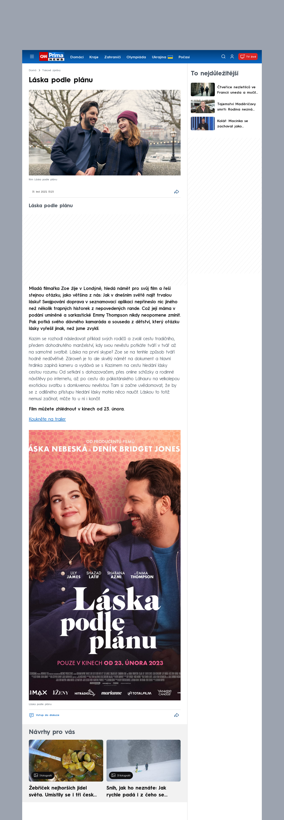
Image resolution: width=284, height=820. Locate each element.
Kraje (94, 57)
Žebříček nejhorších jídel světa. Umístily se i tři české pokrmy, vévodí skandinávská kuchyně (63, 792)
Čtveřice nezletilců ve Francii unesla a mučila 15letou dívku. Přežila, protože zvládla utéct (237, 90)
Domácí (77, 57)
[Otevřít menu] (32, 56)
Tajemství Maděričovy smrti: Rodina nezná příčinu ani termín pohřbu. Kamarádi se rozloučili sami (236, 107)
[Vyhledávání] (223, 56)
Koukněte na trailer (47, 419)
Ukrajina (159, 57)
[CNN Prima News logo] (51, 56)
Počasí (184, 57)
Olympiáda (136, 57)
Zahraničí (112, 57)
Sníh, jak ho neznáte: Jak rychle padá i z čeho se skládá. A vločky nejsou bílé (139, 792)
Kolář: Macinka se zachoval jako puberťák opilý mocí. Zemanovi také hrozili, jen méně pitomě (236, 124)
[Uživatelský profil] (232, 56)
